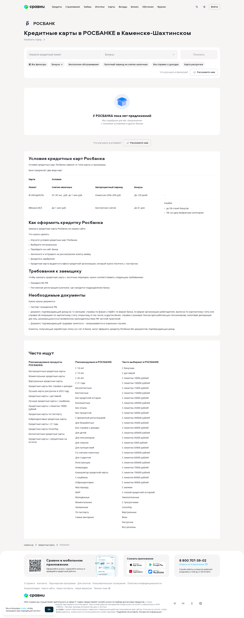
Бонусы (57, 64)
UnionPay (127, 507)
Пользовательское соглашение (109, 583)
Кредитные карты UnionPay (43, 428)
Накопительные (130, 497)
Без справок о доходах (87, 427)
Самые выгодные (84, 517)
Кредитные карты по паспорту (45, 414)
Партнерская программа (62, 583)
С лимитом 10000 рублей (135, 378)
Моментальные (83, 502)
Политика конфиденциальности (144, 583)
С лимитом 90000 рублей (135, 482)
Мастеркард (81, 487)
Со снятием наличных (87, 452)
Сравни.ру (28, 545)
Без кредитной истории (88, 397)
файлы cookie (57, 609)
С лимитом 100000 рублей (136, 383)
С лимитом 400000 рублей (136, 432)
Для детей (80, 432)
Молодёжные (82, 497)
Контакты (42, 583)
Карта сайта (48, 588)
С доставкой (128, 373)
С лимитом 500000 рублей (136, 452)
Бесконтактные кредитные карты (47, 433)
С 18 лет (79, 368)
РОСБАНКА (64, 545)
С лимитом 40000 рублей (135, 427)
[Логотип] (34, 595)
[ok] (191, 603)
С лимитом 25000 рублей (135, 407)
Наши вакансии (83, 588)
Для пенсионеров (84, 437)
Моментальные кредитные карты (47, 376)
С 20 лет (79, 378)
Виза (124, 517)
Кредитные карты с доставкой (45, 396)
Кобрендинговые (84, 482)
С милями (127, 487)
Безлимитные (82, 402)
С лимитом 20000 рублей (135, 397)
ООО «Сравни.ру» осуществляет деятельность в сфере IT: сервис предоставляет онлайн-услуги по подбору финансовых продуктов (84, 602)
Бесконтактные (83, 387)
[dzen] (200, 603)
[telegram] (174, 603)
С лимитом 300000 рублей (136, 417)
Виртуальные (129, 512)
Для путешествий (84, 447)
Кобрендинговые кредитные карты (48, 419)
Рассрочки (127, 522)
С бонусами (128, 368)
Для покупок (82, 442)
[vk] (183, 603)
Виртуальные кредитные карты (46, 381)
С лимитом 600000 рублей (136, 462)
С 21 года (80, 383)
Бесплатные (81, 392)
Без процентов (83, 412)
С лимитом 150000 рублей (136, 392)
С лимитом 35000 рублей (135, 422)
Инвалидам (81, 467)
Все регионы (129, 527)
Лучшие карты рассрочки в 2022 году (49, 391)
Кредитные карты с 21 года (43, 424)
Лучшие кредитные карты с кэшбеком (49, 401)
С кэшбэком (81, 477)
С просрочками (130, 502)
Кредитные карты (46, 545)
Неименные (81, 507)
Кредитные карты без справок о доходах (50, 386)
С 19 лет (79, 373)
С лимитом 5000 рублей (134, 442)
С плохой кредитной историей (138, 492)
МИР (77, 492)
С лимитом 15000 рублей (135, 387)
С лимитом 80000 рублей (135, 477)
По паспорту (82, 512)
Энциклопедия (32, 588)
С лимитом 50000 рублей (135, 447)
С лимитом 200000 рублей (136, 402)
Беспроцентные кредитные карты (47, 371)
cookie (23, 608)
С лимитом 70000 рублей (135, 467)
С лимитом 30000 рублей (135, 412)
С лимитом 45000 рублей (135, 437)
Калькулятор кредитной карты (91, 472)
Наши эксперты (64, 588)
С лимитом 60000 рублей (135, 457)
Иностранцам (82, 462)
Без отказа (81, 407)
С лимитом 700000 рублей (136, 472)
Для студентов (83, 457)
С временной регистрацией (90, 417)
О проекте (29, 583)
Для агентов (84, 583)
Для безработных (84, 422)
